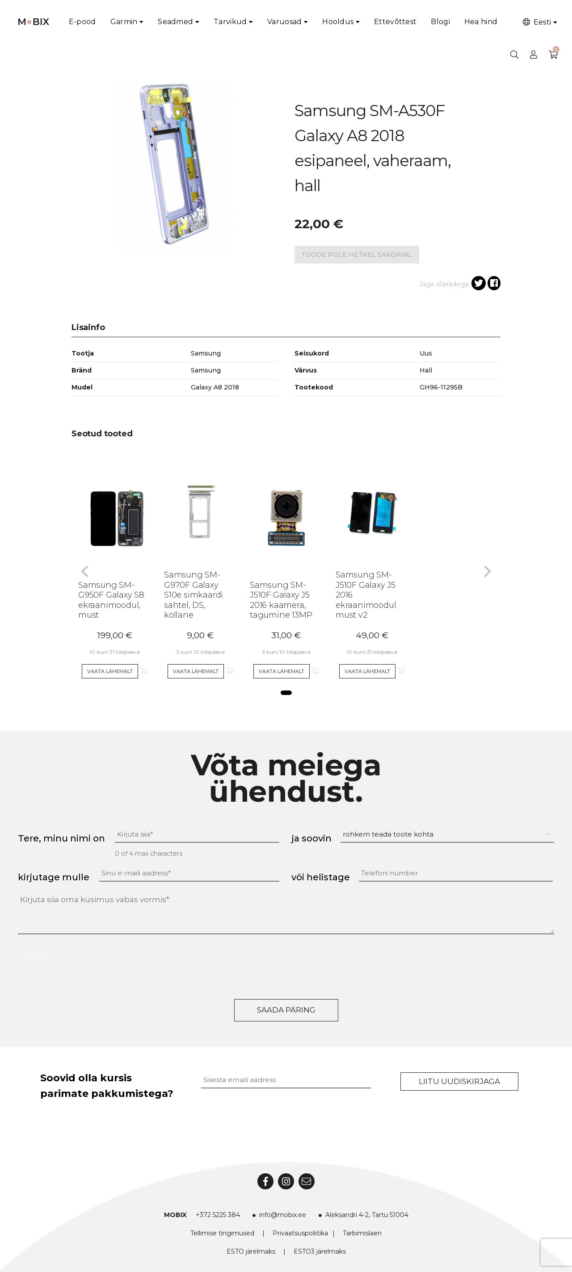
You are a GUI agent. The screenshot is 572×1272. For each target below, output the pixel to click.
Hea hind (480, 21)
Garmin (124, 21)
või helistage (320, 877)
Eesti (536, 22)
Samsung (206, 370)
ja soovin (311, 838)
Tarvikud (230, 21)
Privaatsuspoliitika (300, 1233)
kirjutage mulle (53, 877)
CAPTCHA (35, 957)
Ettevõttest (395, 21)
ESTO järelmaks (251, 1251)
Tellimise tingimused (222, 1233)
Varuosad (284, 21)
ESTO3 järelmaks (320, 1251)
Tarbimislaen (362, 1233)
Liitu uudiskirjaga (459, 1081)
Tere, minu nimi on (61, 838)
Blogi (440, 21)
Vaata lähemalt (110, 671)
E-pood (82, 21)
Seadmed (175, 21)
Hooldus (337, 21)
